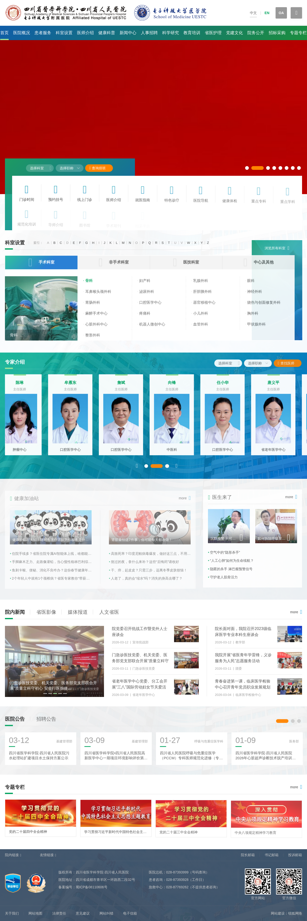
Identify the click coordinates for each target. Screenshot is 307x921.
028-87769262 (177, 887)
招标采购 (277, 32)
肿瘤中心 (27, 453)
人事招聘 (149, 32)
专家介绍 (15, 361)
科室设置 (64, 32)
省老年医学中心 (281, 453)
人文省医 (109, 612)
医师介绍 (85, 32)
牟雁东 (78, 386)
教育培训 (191, 32)
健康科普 (106, 32)
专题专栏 (298, 32)
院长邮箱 (248, 855)
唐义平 (281, 386)
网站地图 (35, 913)
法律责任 (59, 913)
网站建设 (278, 913)
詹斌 (129, 386)
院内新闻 (15, 612)
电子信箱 (130, 913)
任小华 (230, 386)
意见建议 (83, 913)
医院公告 (15, 722)
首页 (4, 32)
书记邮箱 (272, 855)
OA (281, 13)
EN (267, 13)
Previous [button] (136, 469)
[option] (27, 418)
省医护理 (213, 32)
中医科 (179, 453)
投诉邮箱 (295, 855)
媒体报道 (78, 612)
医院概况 (21, 32)
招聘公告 (46, 722)
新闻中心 (128, 32)
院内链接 (12, 855)
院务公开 (255, 32)
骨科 (14, 339)
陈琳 (27, 386)
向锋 (179, 386)
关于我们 (12, 913)
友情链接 (47, 855)
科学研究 (170, 32)
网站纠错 (106, 913)
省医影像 (46, 612)
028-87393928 (177, 880)
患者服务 (42, 32)
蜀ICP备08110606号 (91, 887)
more (294, 612)
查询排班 (97, 168)
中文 (253, 13)
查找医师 (290, 363)
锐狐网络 (295, 913)
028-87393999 (177, 872)
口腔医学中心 (78, 453)
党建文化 (234, 32)
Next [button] (176, 469)
